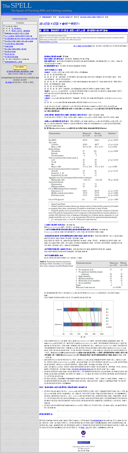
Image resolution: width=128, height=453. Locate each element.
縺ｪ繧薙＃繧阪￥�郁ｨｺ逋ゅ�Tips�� (18, 41)
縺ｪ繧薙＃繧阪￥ (65, 17)
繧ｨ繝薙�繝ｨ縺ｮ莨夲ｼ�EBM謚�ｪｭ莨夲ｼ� (20, 39)
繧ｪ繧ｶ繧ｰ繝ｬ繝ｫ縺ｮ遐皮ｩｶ (82, 369)
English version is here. (20, 18)
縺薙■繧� (97, 420)
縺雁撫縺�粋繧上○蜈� (13, 62)
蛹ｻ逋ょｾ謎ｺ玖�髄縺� (21, 31)
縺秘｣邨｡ (85, 427)
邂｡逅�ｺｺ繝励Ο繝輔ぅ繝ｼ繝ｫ (15, 49)
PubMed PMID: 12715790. (49, 42)
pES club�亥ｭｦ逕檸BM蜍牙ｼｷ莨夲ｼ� (17, 36)
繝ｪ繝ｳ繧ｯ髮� (9, 52)
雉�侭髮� (8, 46)
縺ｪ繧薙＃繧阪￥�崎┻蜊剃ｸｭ (91, 17)
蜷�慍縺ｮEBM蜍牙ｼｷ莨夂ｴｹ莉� (17, 33)
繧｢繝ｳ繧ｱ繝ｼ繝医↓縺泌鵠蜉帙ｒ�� (20, 70)
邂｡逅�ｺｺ (9, 82)
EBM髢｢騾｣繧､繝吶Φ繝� (13, 44)
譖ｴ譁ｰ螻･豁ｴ (9, 54)
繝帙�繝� (46, 17)
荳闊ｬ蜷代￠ (17, 28)
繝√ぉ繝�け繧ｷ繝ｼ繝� (82, 46)
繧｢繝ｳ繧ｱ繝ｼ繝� (11, 57)
